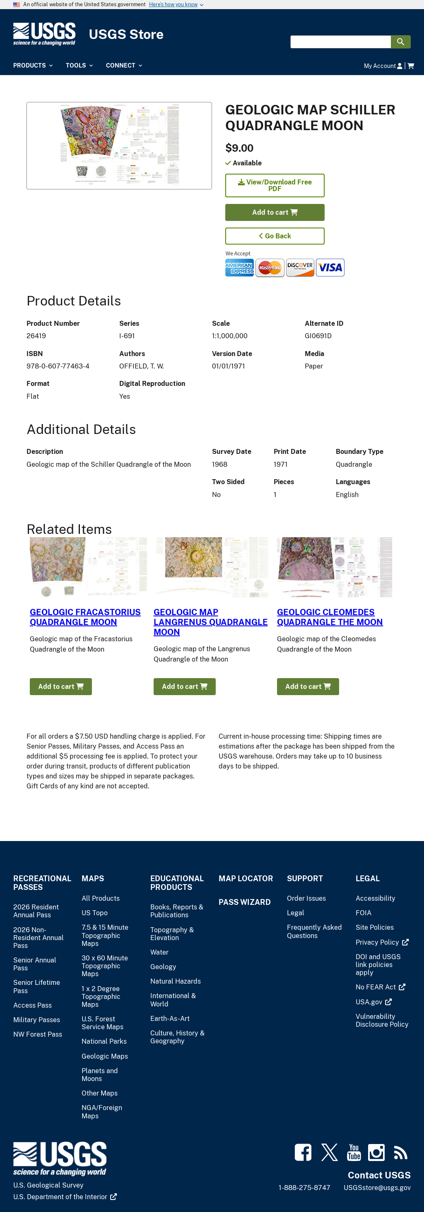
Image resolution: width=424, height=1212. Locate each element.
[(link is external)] (382, 942)
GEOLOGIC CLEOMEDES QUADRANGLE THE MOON (330, 617)
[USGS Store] (212, 34)
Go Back (275, 236)
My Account (383, 65)
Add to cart (275, 212)
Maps (93, 878)
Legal (368, 878)
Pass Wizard (245, 902)
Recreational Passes (40, 883)
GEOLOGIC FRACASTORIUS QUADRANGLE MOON (85, 617)
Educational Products (177, 883)
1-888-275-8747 (304, 1188)
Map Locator (246, 878)
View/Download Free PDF (275, 185)
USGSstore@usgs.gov (377, 1188)
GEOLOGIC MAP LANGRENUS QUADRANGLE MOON (211, 622)
